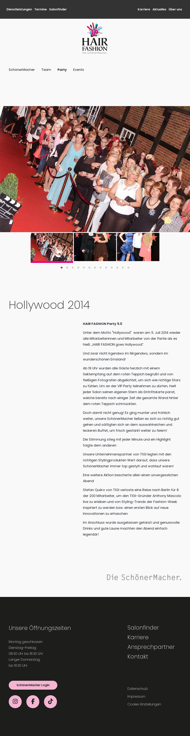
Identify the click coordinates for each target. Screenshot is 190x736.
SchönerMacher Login (33, 685)
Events (78, 69)
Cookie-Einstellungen (144, 704)
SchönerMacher (22, 69)
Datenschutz (137, 688)
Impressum (136, 696)
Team (46, 69)
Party (62, 69)
